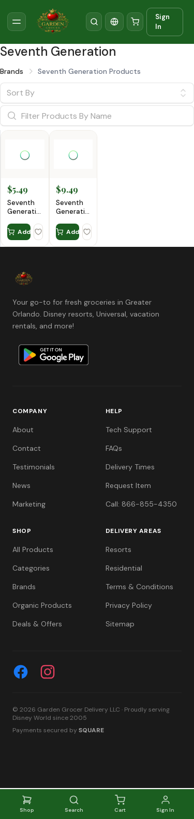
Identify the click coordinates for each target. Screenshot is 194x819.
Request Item (128, 485)
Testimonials (33, 466)
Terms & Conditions (139, 586)
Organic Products (42, 605)
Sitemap (120, 623)
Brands (11, 71)
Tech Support (129, 429)
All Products (32, 549)
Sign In (162, 22)
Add (19, 232)
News (21, 485)
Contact (26, 448)
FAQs (114, 448)
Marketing (29, 504)
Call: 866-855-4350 (141, 504)
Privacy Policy (129, 605)
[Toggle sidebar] (16, 21)
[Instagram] (47, 672)
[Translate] (114, 21)
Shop (27, 804)
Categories (31, 568)
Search (74, 804)
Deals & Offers (37, 623)
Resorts (118, 549)
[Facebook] (20, 672)
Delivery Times (130, 466)
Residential (124, 568)
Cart (120, 804)
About (23, 429)
